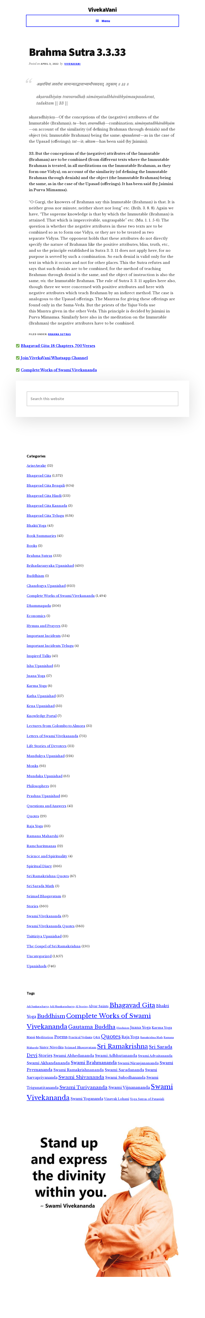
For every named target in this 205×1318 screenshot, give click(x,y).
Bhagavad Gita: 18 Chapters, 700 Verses (58, 346)
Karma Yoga (37, 686)
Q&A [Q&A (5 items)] (96, 1037)
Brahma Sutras (59, 334)
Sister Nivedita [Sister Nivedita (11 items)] (51, 1047)
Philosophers (38, 786)
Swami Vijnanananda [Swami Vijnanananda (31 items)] (129, 1087)
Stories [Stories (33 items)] (45, 1055)
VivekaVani (102, 9)
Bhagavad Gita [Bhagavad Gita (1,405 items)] (132, 1005)
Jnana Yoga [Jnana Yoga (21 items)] (140, 1027)
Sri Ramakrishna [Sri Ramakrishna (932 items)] (122, 1046)
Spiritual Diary (39, 866)
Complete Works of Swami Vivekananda (59, 370)
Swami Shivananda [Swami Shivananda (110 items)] (81, 1077)
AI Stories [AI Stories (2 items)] (81, 1006)
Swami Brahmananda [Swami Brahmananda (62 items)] (94, 1062)
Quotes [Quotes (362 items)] (111, 1036)
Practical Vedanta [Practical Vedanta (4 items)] (80, 1037)
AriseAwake (36, 466)
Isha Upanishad (40, 666)
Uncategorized (39, 956)
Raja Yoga (35, 826)
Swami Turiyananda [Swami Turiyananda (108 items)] (83, 1087)
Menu (106, 21)
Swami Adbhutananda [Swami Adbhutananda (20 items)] (116, 1055)
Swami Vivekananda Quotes (51, 926)
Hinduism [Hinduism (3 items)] (122, 1027)
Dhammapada (39, 606)
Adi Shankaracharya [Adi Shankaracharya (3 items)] (62, 1006)
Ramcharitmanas (41, 846)
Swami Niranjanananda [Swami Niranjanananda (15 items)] (138, 1063)
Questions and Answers (46, 806)
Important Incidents (44, 636)
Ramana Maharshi (42, 836)
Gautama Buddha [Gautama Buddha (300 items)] (92, 1027)
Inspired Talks (39, 656)
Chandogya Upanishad (46, 586)
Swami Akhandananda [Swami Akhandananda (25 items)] (48, 1063)
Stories (32, 906)
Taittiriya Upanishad (44, 936)
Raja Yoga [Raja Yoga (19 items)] (130, 1037)
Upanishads (37, 966)
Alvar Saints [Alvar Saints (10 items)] (99, 1006)
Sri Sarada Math (40, 886)
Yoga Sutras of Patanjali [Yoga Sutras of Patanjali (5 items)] (147, 1099)
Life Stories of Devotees (47, 746)
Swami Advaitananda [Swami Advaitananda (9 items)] (155, 1056)
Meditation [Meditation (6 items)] (44, 1037)
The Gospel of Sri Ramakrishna (54, 946)
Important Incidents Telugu (50, 646)
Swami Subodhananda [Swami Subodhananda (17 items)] (125, 1078)
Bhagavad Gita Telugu (45, 516)
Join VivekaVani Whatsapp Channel (54, 358)
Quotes (33, 816)
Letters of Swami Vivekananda (52, 736)
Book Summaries (41, 536)
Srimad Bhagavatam (44, 896)
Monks (32, 766)
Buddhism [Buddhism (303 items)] (51, 1016)
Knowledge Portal (42, 716)
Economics (36, 616)
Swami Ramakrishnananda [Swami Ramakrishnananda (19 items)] (78, 1070)
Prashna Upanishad (43, 796)
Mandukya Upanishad (46, 756)
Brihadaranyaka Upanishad (50, 566)
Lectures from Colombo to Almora (56, 726)
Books (32, 546)
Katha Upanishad (41, 696)
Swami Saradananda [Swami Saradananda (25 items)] (124, 1070)
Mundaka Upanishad (44, 776)
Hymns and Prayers (43, 626)
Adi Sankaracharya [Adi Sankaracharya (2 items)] (38, 1006)
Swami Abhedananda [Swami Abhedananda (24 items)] (73, 1055)
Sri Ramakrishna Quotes (48, 876)
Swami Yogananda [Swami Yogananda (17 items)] (86, 1099)
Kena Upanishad (41, 706)
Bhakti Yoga (36, 525)
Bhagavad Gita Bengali (46, 485)
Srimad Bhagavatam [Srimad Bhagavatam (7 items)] (80, 1047)
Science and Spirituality (47, 856)
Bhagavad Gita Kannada (47, 506)
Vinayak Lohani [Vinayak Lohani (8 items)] (116, 1099)
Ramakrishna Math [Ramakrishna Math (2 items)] (151, 1037)
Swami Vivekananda (44, 916)
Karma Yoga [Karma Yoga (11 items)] (162, 1028)
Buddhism (35, 576)
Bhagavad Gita (39, 475)
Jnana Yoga (36, 676)
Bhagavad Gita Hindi (44, 496)
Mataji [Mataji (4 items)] (31, 1037)
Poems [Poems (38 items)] (61, 1037)
